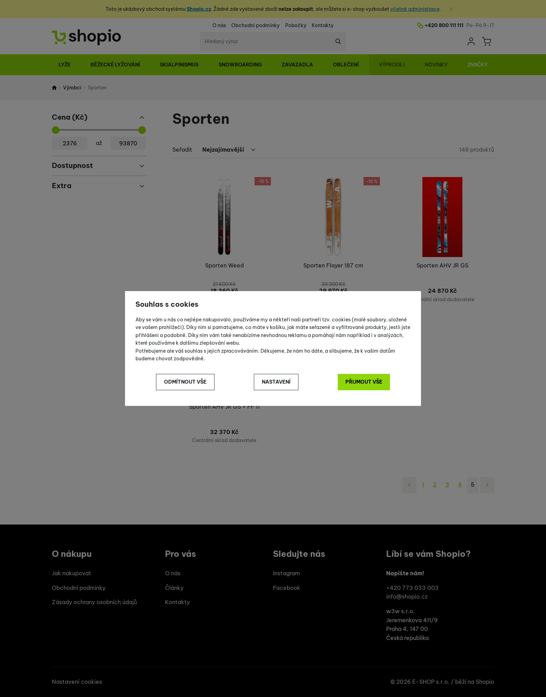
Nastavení (276, 382)
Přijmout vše (363, 382)
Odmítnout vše (185, 382)
